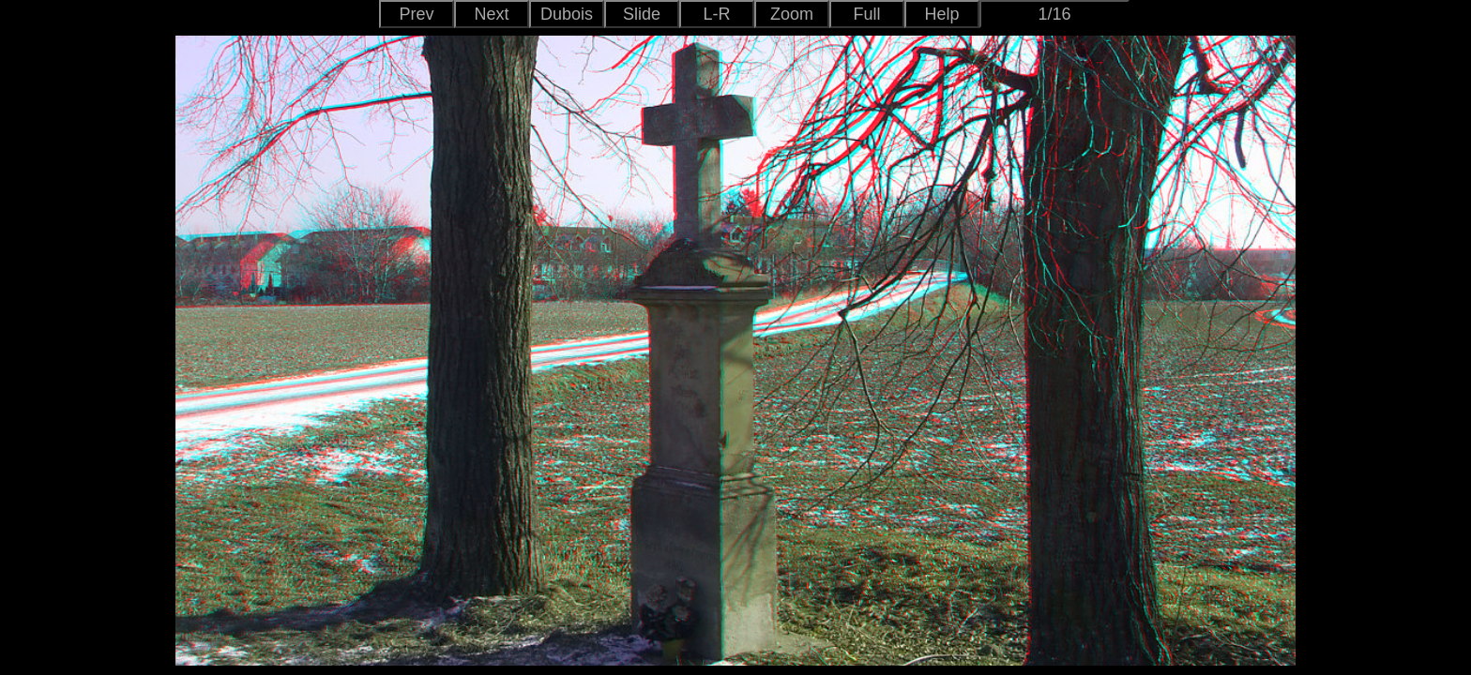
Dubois (566, 14)
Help (941, 14)
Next (491, 14)
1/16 (1054, 14)
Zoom (791, 14)
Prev (416, 14)
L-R (716, 14)
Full (866, 14)
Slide (641, 14)
